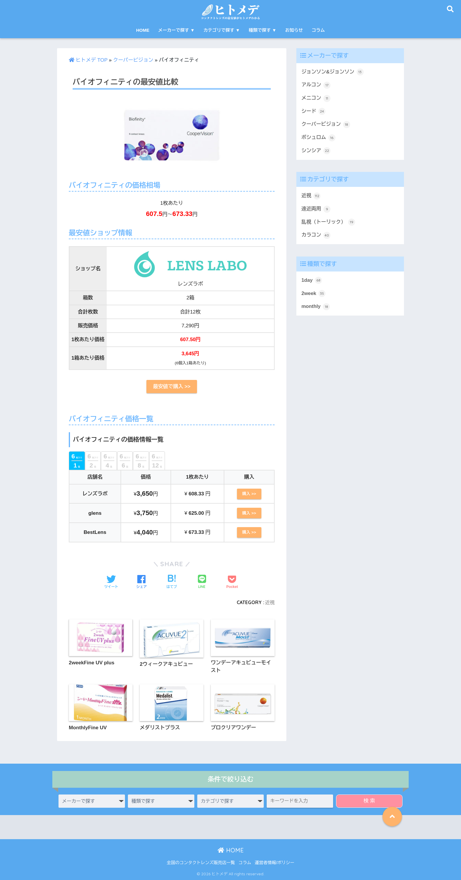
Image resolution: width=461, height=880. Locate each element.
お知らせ (294, 30)
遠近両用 (315, 209)
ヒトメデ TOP (88, 60)
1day (311, 280)
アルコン (315, 85)
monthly (315, 306)
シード (313, 111)
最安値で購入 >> (171, 386)
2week (313, 293)
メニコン (315, 98)
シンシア (315, 150)
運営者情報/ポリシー (274, 862)
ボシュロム (318, 137)
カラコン (315, 235)
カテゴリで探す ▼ (221, 30)
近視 (270, 602)
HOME (142, 30)
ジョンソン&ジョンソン (332, 72)
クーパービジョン (133, 60)
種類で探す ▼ (262, 30)
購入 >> (249, 494)
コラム (318, 30)
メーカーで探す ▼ (176, 30)
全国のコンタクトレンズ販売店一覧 (201, 862)
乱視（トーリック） (328, 222)
